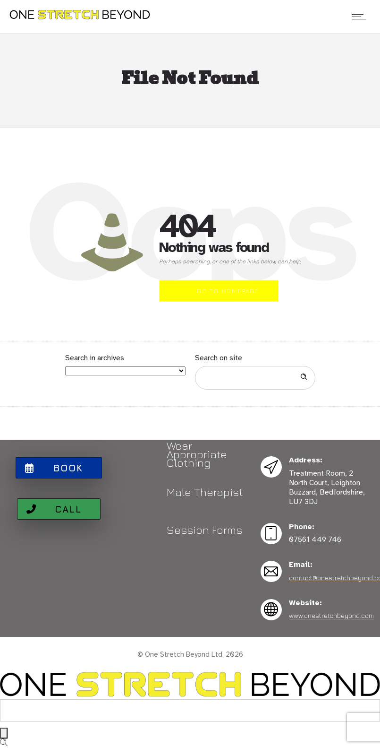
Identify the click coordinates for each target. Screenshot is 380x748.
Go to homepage (228, 291)
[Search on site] (255, 378)
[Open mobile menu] (361, 16)
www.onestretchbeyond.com (331, 615)
